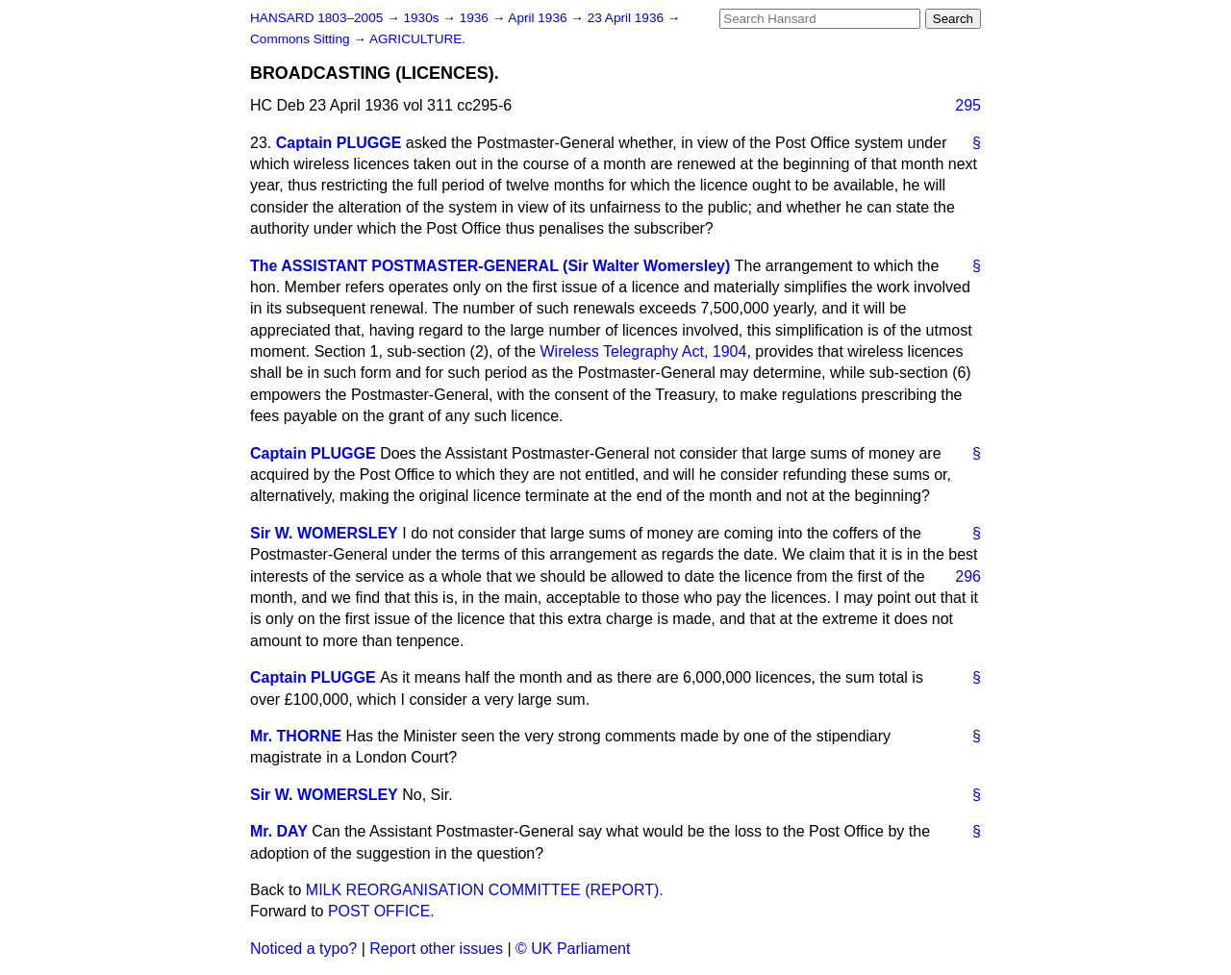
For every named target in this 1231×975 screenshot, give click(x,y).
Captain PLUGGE (339, 143)
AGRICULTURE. (417, 39)
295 (968, 105)
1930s (422, 18)
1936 (476, 18)
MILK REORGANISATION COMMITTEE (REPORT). (485, 890)
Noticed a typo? (303, 948)
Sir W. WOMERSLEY (324, 533)
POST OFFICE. (381, 911)
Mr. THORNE (295, 736)
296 (968, 576)
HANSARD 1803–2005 (316, 18)
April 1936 (539, 18)
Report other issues (436, 948)
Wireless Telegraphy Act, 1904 (643, 351)
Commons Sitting (301, 39)
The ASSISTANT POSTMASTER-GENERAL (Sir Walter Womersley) (490, 266)
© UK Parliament (572, 948)
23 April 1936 (627, 18)
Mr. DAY (279, 831)
